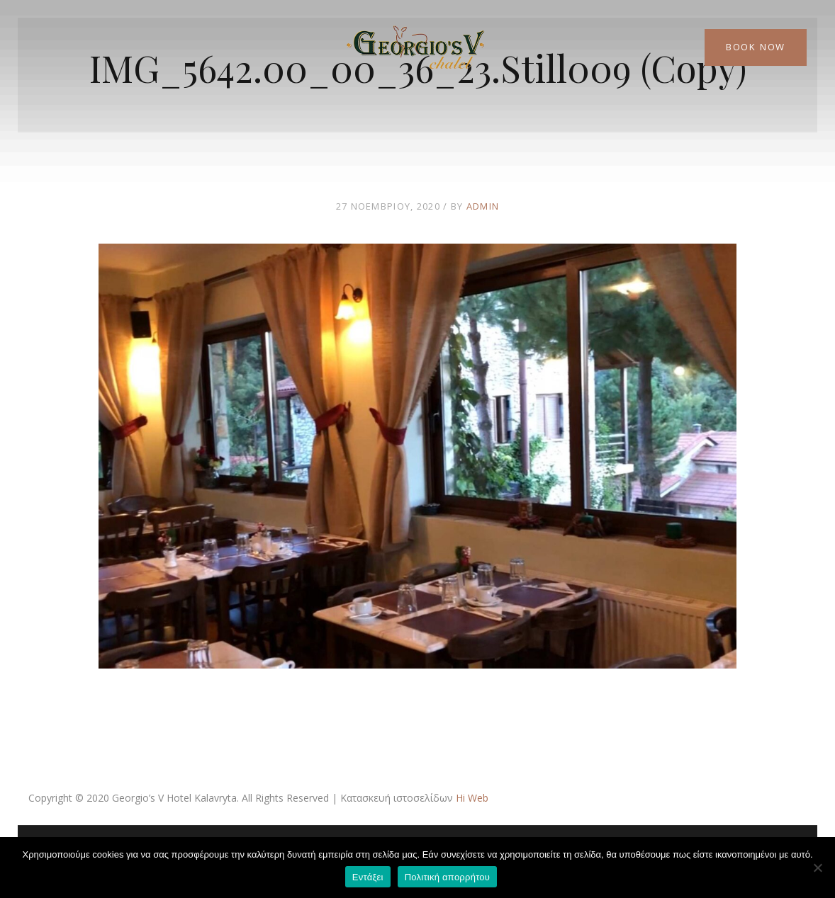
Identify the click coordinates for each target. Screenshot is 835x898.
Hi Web (472, 798)
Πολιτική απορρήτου (447, 877)
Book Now (755, 46)
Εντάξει (367, 877)
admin (483, 206)
